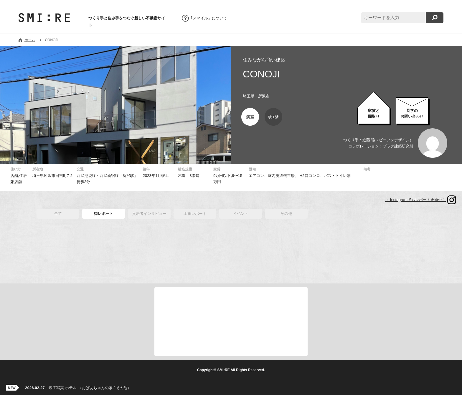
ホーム (29, 40)
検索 (434, 17)
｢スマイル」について (209, 18)
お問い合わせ (411, 113)
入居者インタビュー (149, 213)
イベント (240, 213)
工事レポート (195, 213)
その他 (286, 213)
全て (58, 213)
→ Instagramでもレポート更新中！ (415, 200)
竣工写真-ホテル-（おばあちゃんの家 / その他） (78, 388)
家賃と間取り (374, 113)
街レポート (103, 213)
